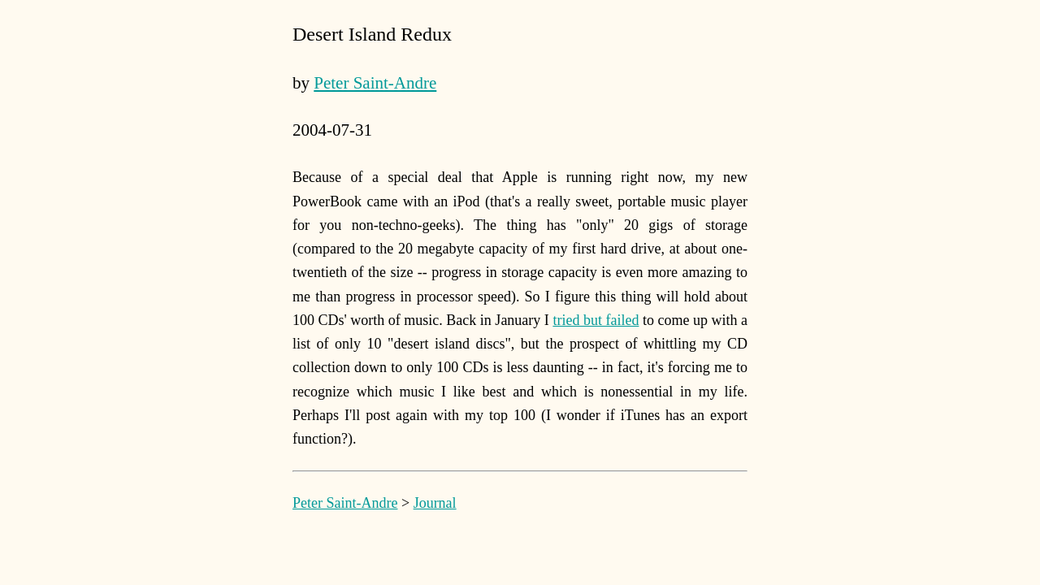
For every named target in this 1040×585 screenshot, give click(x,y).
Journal (435, 503)
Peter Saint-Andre (375, 83)
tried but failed (595, 320)
